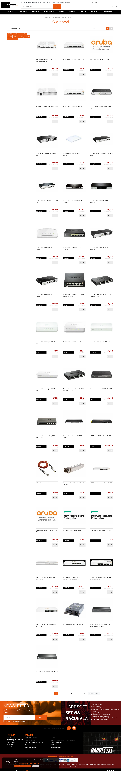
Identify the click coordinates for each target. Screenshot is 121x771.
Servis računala (65, 2)
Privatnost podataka (30, 740)
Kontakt (117, 2)
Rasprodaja (46, 2)
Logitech (10, 33)
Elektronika (95, 11)
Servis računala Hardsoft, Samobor (34, 742)
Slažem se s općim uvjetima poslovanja (16, 721)
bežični (15, 36)
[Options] (35, 766)
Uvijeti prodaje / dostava (31, 737)
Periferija (35, 11)
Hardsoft (76, 713)
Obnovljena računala (30, 747)
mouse (15, 33)
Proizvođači (55, 2)
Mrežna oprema (49, 11)
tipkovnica (27, 36)
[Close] (22, 766)
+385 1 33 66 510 (109, 2)
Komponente (23, 11)
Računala (11, 11)
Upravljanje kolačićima (56, 747)
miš (19, 33)
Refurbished (108, 11)
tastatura (10, 39)
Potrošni (72, 11)
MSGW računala (55, 744)
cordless (10, 36)
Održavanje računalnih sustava (33, 744)
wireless (24, 33)
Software (83, 11)
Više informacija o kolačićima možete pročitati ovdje (27, 763)
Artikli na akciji (26, 2)
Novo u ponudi (36, 2)
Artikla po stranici (93, 693)
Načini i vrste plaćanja (56, 742)
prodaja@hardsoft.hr (97, 2)
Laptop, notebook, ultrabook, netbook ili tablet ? (63, 740)
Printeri (62, 11)
